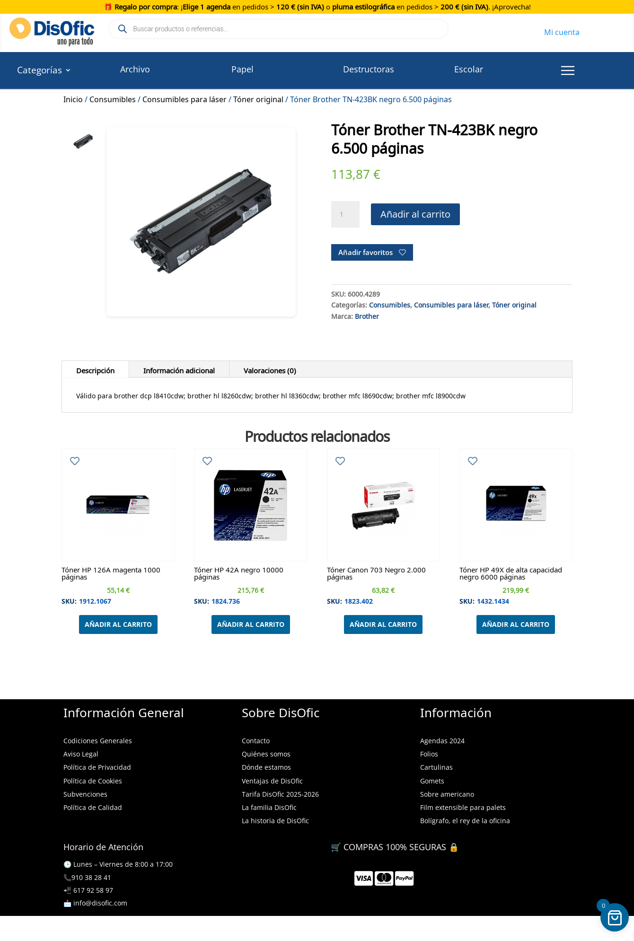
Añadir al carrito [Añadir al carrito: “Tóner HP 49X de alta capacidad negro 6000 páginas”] (515, 624)
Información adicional (179, 369)
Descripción (95, 369)
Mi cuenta (562, 30)
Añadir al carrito (415, 214)
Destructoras (368, 69)
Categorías (39, 71)
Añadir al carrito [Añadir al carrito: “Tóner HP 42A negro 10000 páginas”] (250, 624)
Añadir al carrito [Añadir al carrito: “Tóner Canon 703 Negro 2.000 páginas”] (383, 624)
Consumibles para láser (184, 98)
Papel (242, 69)
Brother (367, 315)
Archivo (135, 69)
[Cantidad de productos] (345, 214)
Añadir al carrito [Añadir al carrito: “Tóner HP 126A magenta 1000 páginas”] (118, 624)
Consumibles (112, 98)
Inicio (73, 98)
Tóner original (258, 98)
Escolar (468, 69)
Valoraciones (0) (270, 369)
